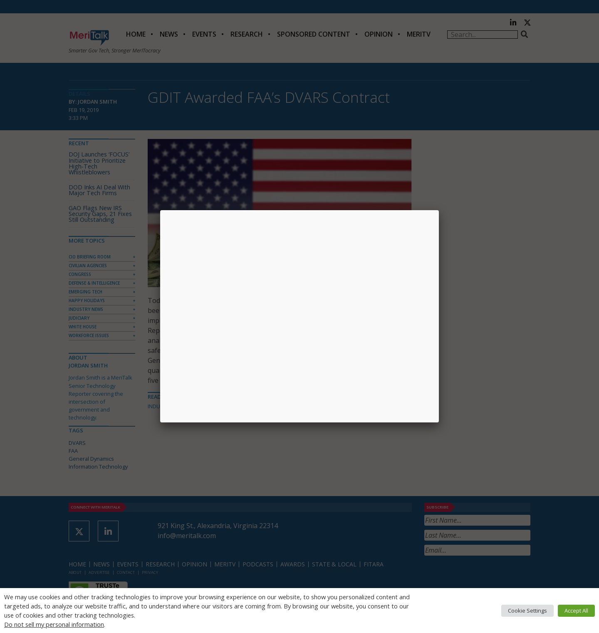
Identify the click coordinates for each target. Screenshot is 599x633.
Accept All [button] (576, 610)
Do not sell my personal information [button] (54, 624)
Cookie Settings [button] (527, 610)
